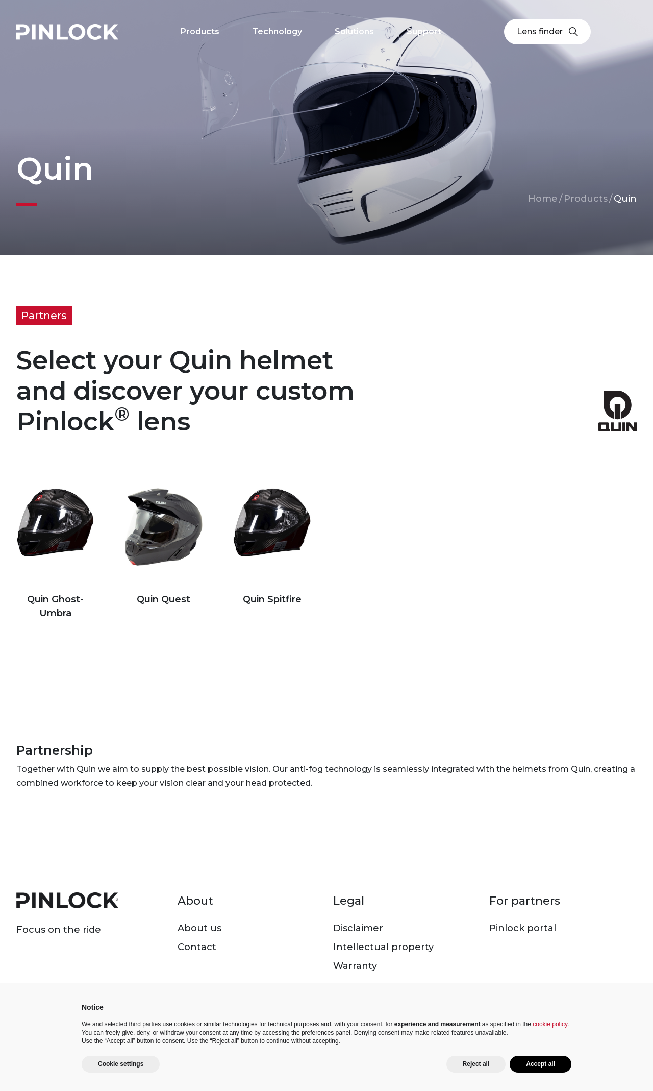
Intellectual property (383, 947)
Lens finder (547, 31)
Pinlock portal (522, 928)
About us (199, 928)
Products (586, 198)
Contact (197, 947)
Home (543, 198)
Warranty (355, 966)
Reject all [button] (476, 1064)
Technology (277, 31)
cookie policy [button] (550, 1024)
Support (424, 31)
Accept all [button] (540, 1064)
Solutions (354, 31)
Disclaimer (358, 928)
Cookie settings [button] (120, 1064)
